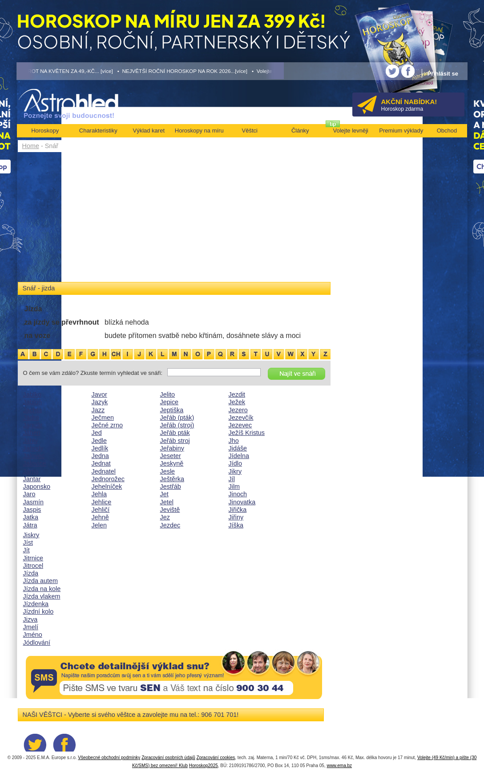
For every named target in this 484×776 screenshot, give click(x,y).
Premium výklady (401, 130)
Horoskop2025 (203, 765)
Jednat (101, 463)
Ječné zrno (107, 425)
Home (30, 145)
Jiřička (238, 509)
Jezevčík (241, 417)
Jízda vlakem (41, 596)
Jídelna (239, 455)
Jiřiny (236, 517)
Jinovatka (242, 502)
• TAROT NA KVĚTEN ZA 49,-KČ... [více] (65, 71)
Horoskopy (45, 130)
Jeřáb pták (175, 432)
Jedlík (100, 448)
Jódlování (37, 642)
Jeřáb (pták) (177, 417)
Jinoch (238, 494)
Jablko (32, 394)
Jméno (32, 634)
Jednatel (104, 471)
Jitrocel (33, 565)
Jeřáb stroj (175, 440)
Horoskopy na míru (199, 130)
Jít (26, 550)
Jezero (238, 410)
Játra (30, 525)
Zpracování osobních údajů (168, 757)
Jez (165, 517)
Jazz (98, 410)
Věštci (250, 130)
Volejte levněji (351, 130)
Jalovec (34, 455)
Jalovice (34, 463)
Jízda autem (40, 580)
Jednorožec (108, 478)
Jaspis (32, 509)
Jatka (30, 517)
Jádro (31, 417)
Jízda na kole (42, 588)
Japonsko (37, 486)
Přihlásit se (443, 73)
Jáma (31, 471)
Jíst (28, 542)
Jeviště (170, 509)
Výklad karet (149, 130)
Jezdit (237, 394)
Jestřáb (170, 486)
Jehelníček (107, 486)
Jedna (100, 455)
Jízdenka (36, 603)
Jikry (235, 471)
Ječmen (103, 417)
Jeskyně (172, 463)
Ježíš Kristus (247, 432)
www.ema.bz (339, 765)
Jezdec (170, 525)
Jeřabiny (172, 448)
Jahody (33, 448)
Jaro (29, 494)
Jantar (32, 478)
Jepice (169, 402)
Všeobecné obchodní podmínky (109, 757)
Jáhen (31, 432)
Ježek (237, 402)
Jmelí (30, 627)
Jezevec (240, 425)
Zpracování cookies (216, 757)
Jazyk (100, 402)
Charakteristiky (98, 130)
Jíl (232, 478)
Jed (97, 432)
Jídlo (235, 463)
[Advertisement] (174, 219)
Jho (234, 440)
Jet (164, 494)
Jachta (32, 410)
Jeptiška (172, 410)
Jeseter (170, 455)
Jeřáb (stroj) (177, 425)
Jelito (167, 394)
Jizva (30, 619)
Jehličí (101, 509)
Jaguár (33, 425)
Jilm (234, 486)
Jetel (166, 502)
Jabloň (32, 402)
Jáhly (30, 440)
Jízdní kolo (38, 611)
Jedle (99, 440)
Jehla (99, 494)
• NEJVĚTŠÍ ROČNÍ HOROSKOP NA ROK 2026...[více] (182, 71)
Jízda (30, 573)
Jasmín (33, 502)
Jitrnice (33, 558)
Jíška (236, 525)
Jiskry (31, 535)
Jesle (167, 471)
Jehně (100, 517)
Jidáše (238, 448)
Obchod (447, 130)
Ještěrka (172, 478)
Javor (99, 394)
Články (300, 130)
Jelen (99, 525)
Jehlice (102, 502)
